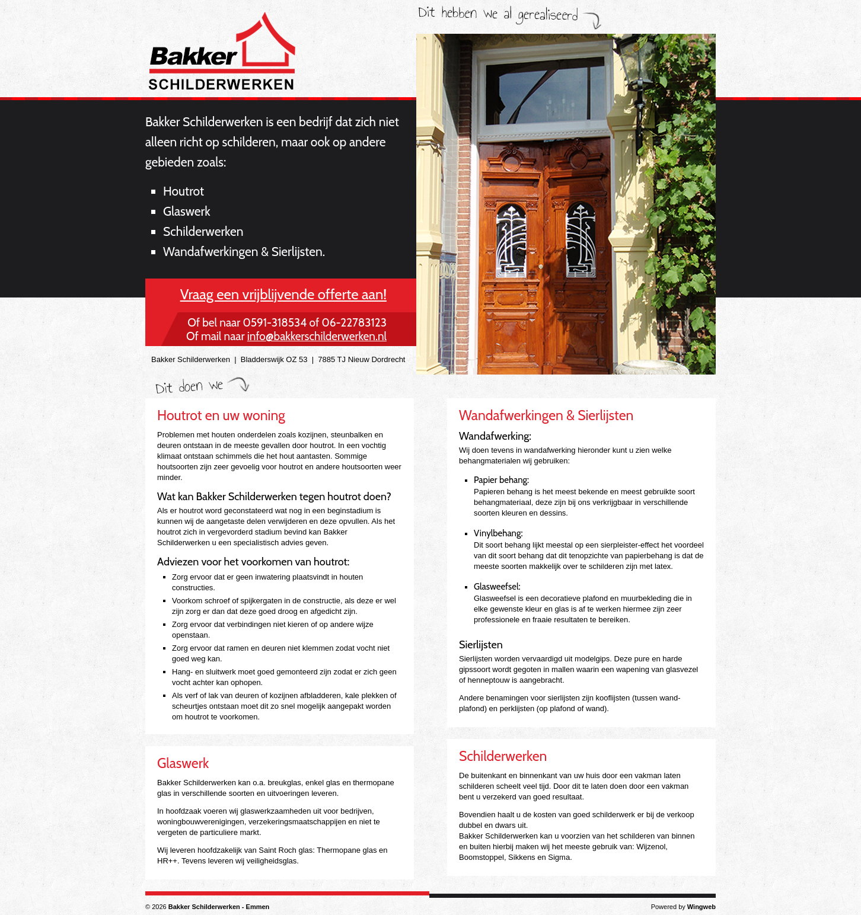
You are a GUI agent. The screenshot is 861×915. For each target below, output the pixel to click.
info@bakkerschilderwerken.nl (317, 336)
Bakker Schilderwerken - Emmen (219, 906)
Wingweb (701, 906)
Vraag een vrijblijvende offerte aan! (283, 294)
